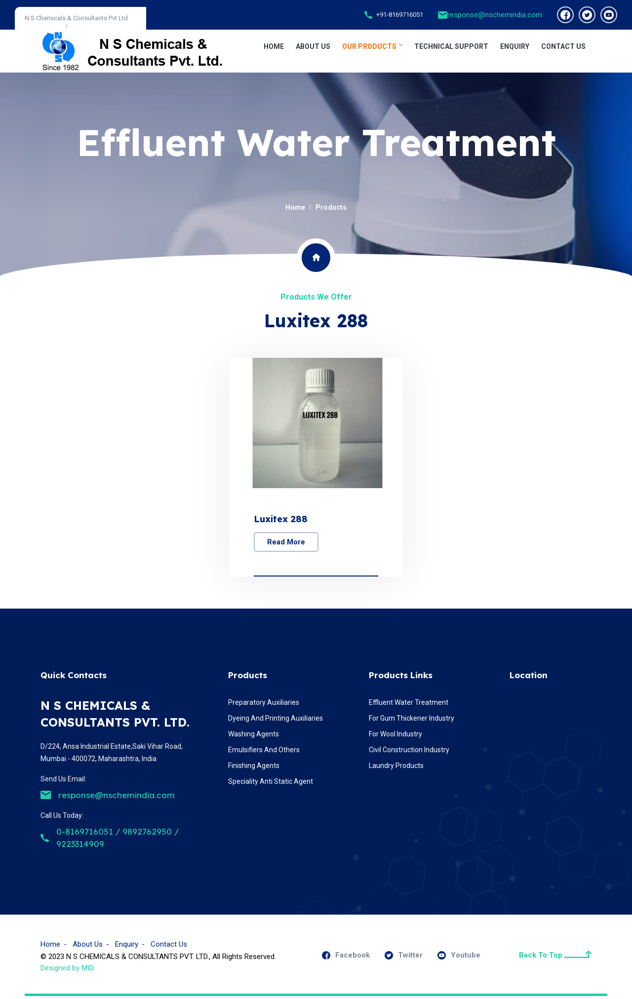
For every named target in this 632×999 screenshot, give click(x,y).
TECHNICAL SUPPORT (451, 46)
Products (331, 207)
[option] (316, 468)
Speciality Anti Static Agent (270, 784)
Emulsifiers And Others (264, 752)
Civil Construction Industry (409, 752)
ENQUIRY (514, 46)
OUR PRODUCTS (372, 46)
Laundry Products (396, 768)
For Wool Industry (395, 736)
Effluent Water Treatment (408, 705)
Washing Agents (253, 736)
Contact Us (169, 946)
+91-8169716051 (399, 14)
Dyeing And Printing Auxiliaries (275, 721)
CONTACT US (563, 46)
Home (274, 46)
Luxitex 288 (282, 519)
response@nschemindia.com (494, 14)
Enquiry (126, 946)
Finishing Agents (253, 768)
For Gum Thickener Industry (411, 721)
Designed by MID (67, 970)
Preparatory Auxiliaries (263, 705)
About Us (313, 46)
